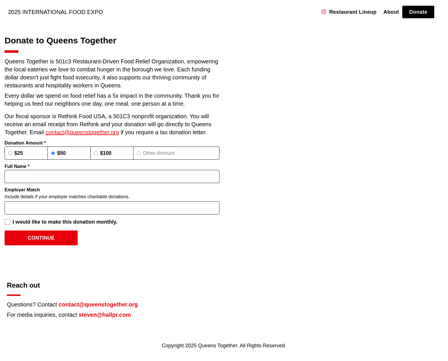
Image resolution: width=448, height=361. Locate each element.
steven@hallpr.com (105, 315)
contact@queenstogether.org (82, 132)
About (391, 12)
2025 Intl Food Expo (55, 12)
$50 (61, 153)
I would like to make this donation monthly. (65, 222)
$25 (18, 153)
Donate (418, 12)
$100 (105, 153)
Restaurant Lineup (353, 12)
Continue (41, 238)
